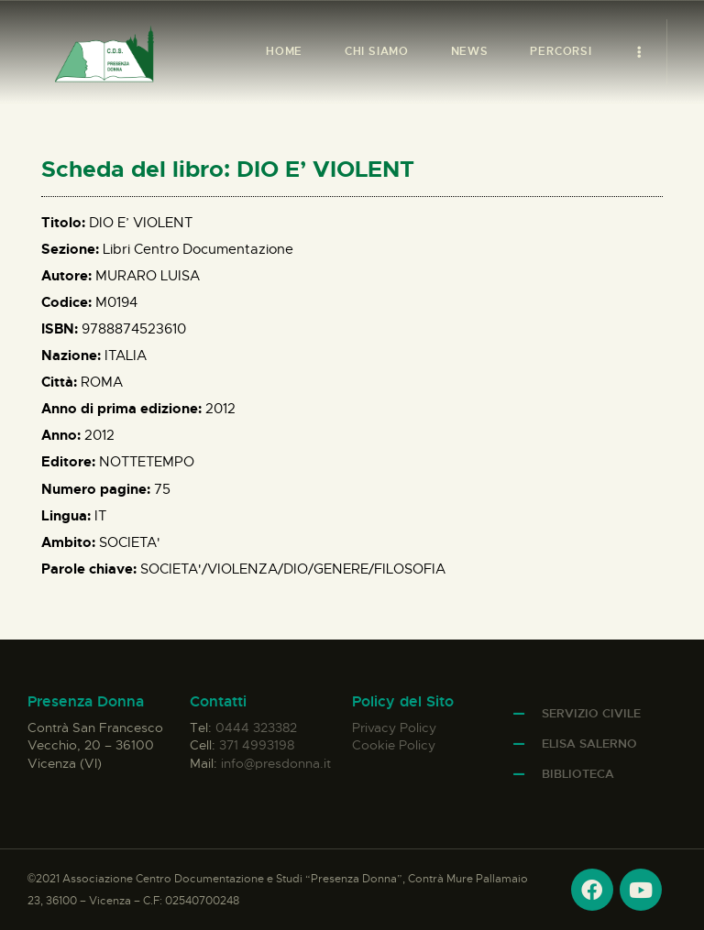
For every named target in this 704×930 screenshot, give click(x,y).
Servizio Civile (591, 713)
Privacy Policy (394, 727)
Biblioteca (578, 774)
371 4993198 (256, 745)
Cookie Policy (393, 745)
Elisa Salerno (589, 743)
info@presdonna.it (276, 763)
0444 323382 (256, 727)
